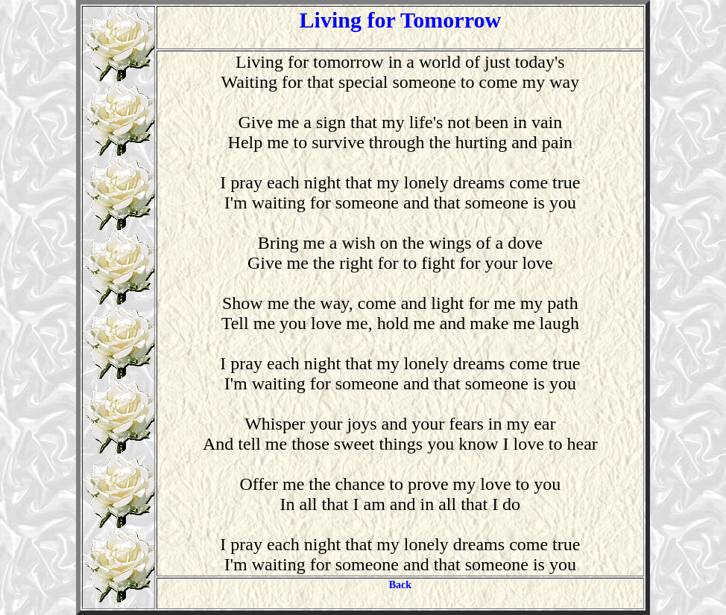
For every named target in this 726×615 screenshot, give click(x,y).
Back (400, 584)
